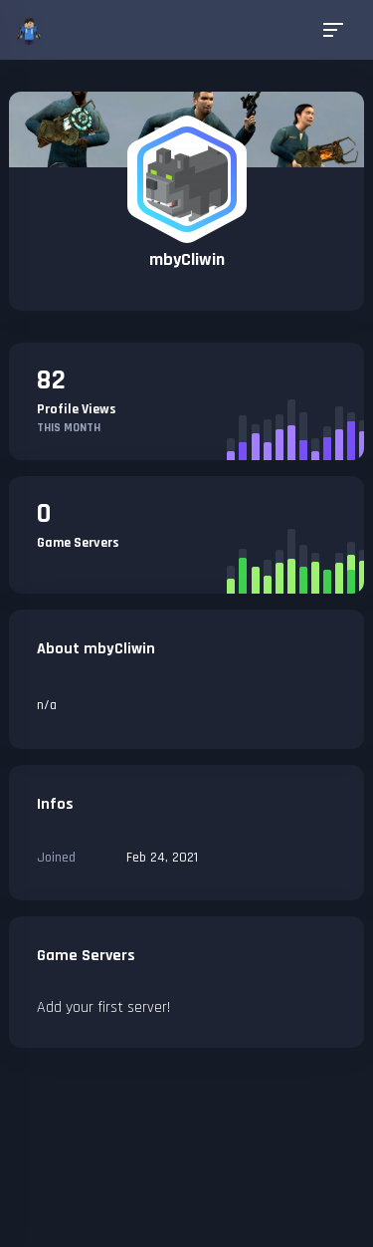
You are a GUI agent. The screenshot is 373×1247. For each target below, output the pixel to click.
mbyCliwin (187, 259)
